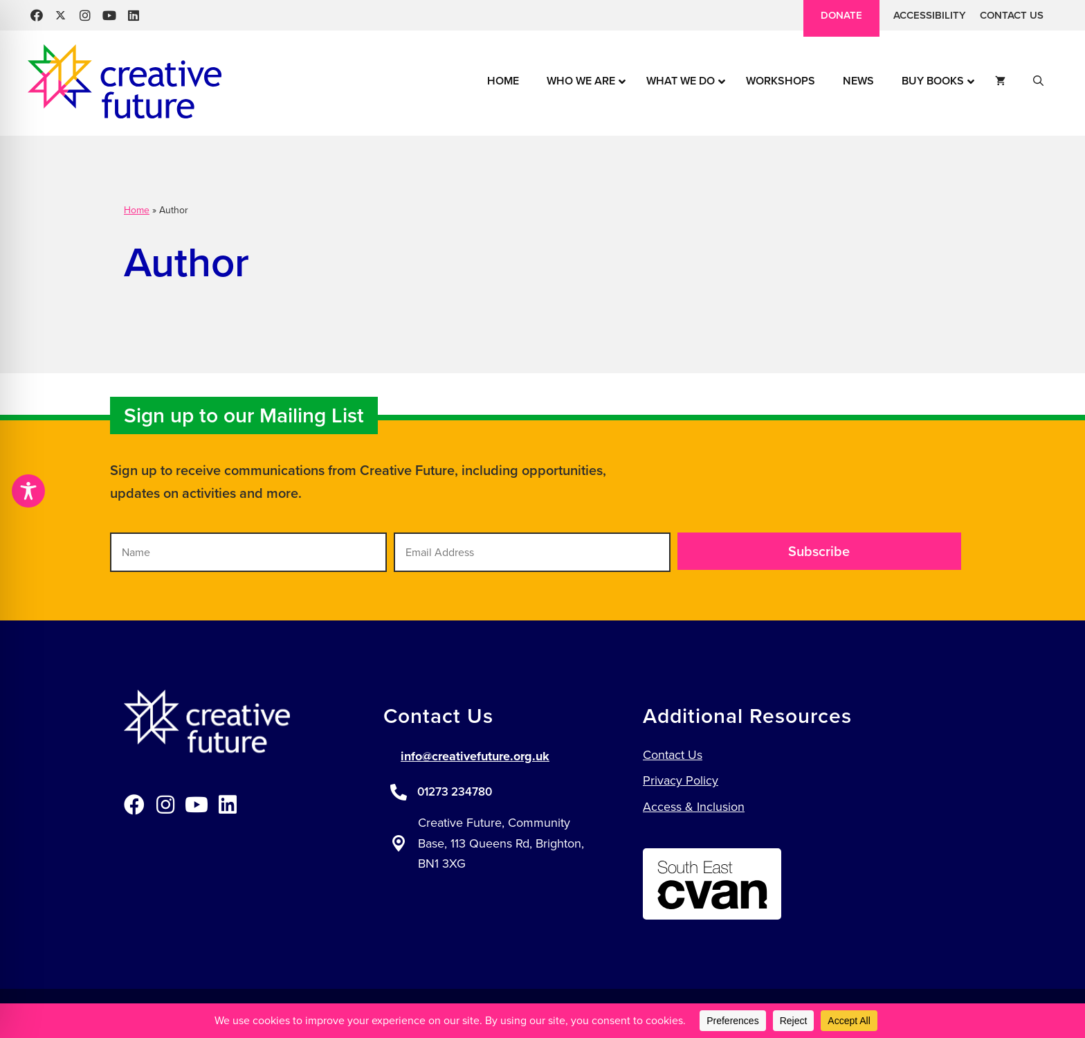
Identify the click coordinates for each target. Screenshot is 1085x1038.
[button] (36, 15)
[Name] (248, 552)
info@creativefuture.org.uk (475, 756)
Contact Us (1011, 15)
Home (136, 210)
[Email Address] (532, 552)
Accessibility (929, 15)
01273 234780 (454, 791)
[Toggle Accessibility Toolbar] (28, 491)
